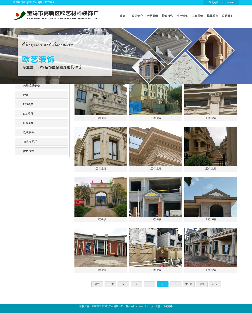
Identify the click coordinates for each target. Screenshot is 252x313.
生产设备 (182, 15)
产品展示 (152, 15)
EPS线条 (28, 104)
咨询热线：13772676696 (221, 2)
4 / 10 (214, 284)
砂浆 (26, 94)
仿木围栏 (28, 151)
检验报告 (167, 15)
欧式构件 (28, 132)
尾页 (202, 284)
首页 (122, 15)
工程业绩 (197, 15)
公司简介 (137, 15)
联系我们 (227, 15)
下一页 (188, 284)
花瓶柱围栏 (30, 141)
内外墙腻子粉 (31, 85)
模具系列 (212, 15)
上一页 (110, 284)
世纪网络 (168, 306)
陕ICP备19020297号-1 (137, 306)
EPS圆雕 (28, 123)
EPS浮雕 (28, 113)
